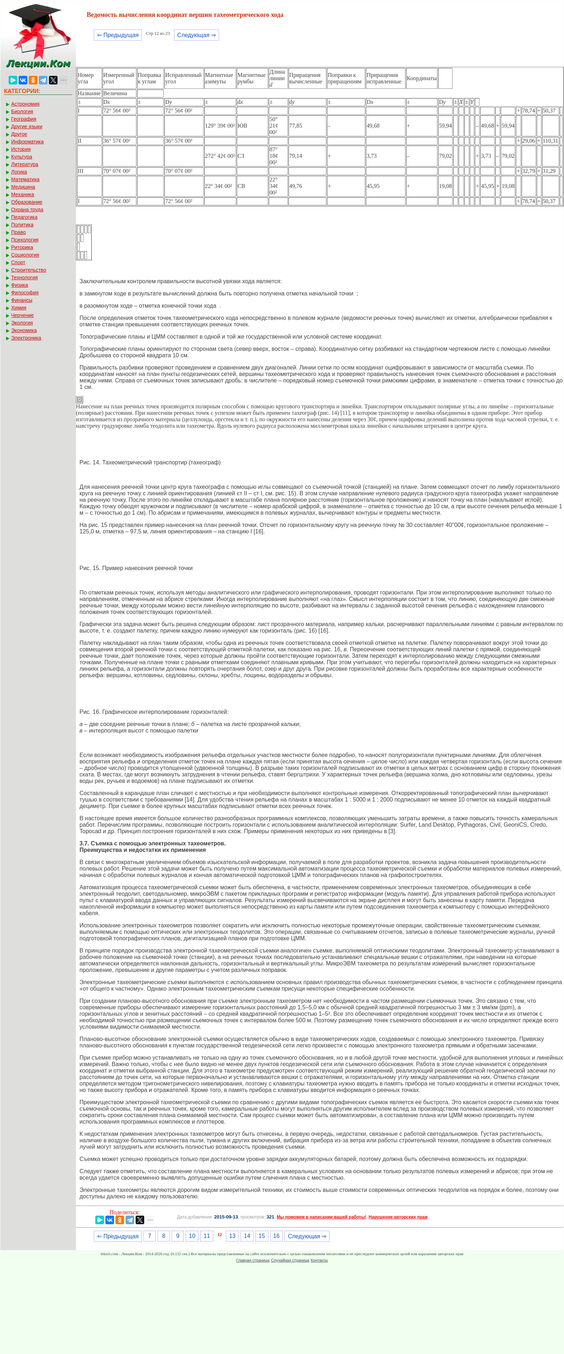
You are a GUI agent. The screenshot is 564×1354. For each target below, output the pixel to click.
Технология (24, 277)
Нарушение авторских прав (398, 1217)
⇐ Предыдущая (117, 35)
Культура (21, 157)
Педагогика (24, 217)
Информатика (27, 141)
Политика (22, 225)
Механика (22, 194)
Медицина (23, 187)
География (23, 119)
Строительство (28, 270)
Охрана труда (27, 209)
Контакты (319, 1260)
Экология (22, 323)
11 (207, 1236)
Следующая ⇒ (196, 35)
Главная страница (252, 1260)
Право (18, 232)
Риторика (22, 247)
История (21, 149)
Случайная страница (290, 1260)
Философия (24, 292)
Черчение (22, 315)
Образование (26, 202)
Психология (24, 240)
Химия (18, 308)
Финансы (21, 300)
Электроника (26, 338)
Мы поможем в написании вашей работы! (321, 1217)
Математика (25, 179)
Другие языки (26, 126)
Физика (19, 285)
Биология (22, 111)
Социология (25, 255)
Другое (19, 134)
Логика (19, 172)
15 (262, 1236)
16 (276, 1236)
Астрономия (25, 104)
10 (192, 1236)
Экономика (24, 330)
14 (247, 1236)
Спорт (18, 262)
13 (232, 1236)
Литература (24, 164)
